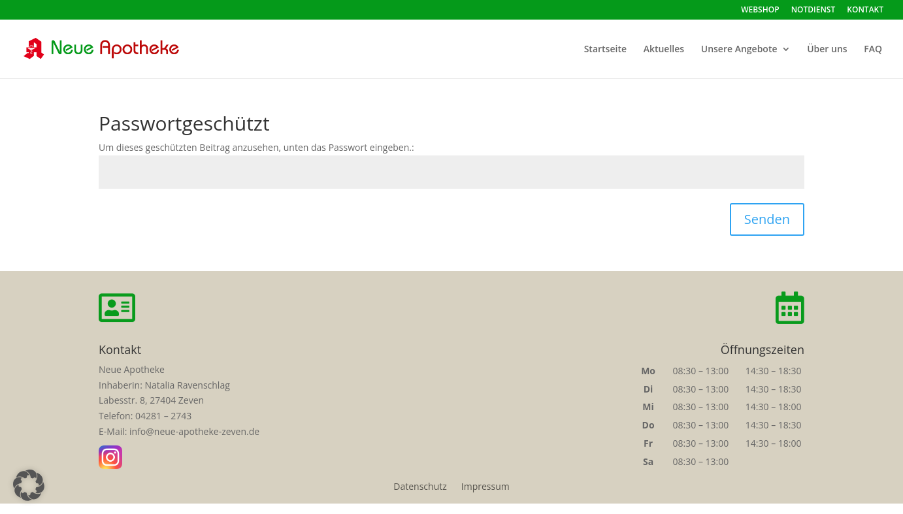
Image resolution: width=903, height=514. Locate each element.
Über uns (827, 49)
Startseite (605, 49)
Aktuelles (664, 49)
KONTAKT (865, 10)
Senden (767, 219)
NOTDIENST (813, 10)
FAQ (873, 49)
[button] (28, 485)
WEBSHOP (760, 10)
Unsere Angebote (739, 49)
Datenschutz (419, 487)
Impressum (485, 487)
